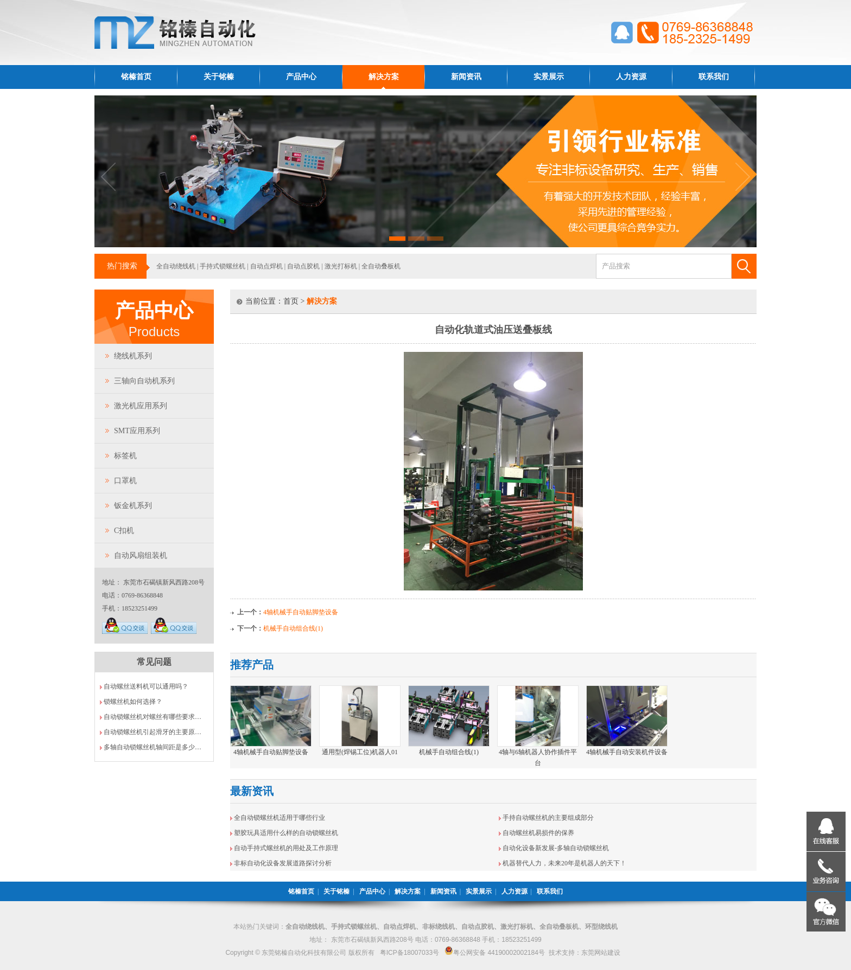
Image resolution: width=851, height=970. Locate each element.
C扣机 (124, 530)
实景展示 (549, 77)
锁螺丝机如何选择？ (133, 701)
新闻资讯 (466, 77)
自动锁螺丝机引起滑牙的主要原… (152, 732)
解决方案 (384, 77)
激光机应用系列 (140, 406)
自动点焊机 (266, 266)
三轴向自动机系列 (144, 381)
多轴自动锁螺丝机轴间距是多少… (152, 747)
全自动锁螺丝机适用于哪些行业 (279, 817)
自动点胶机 (303, 266)
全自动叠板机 (381, 266)
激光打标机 (341, 266)
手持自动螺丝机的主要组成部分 (548, 817)
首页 (291, 301)
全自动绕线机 (175, 266)
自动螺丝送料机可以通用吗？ (146, 686)
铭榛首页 (136, 77)
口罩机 (125, 481)
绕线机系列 (133, 356)
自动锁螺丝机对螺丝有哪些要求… (152, 717)
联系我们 (713, 77)
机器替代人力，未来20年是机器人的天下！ (564, 863)
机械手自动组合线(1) (293, 628)
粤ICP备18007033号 (409, 952)
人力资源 (631, 77)
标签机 (125, 456)
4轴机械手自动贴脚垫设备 (300, 612)
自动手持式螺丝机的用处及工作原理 (286, 848)
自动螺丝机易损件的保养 (538, 833)
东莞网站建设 (600, 952)
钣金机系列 (133, 506)
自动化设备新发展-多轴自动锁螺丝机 (556, 848)
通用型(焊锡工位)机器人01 (360, 752)
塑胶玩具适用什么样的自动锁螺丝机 (286, 833)
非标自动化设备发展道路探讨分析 (283, 863)
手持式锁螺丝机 (222, 266)
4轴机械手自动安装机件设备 (627, 752)
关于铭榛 (219, 77)
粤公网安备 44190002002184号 (494, 952)
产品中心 (301, 77)
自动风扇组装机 (140, 555)
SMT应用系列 (137, 431)
